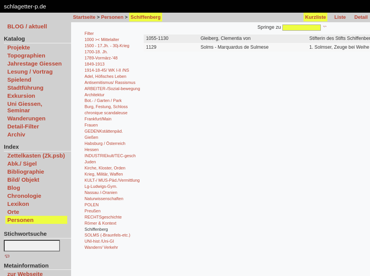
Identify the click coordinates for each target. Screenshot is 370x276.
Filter (89, 33)
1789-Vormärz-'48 (101, 58)
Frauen (91, 125)
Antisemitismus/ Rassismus (110, 82)
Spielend (19, 79)
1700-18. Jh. (96, 51)
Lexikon (18, 203)
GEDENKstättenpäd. (104, 131)
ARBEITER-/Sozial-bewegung (112, 88)
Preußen (93, 211)
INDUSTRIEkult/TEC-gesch (110, 155)
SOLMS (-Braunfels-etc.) (107, 235)
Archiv (16, 134)
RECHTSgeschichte (103, 217)
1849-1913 (95, 64)
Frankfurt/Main (98, 119)
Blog (13, 187)
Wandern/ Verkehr (101, 247)
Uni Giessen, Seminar (24, 106)
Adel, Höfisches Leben (105, 76)
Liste (340, 17)
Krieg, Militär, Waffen (104, 174)
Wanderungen (26, 118)
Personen (112, 17)
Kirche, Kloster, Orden (105, 168)
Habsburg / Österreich (105, 143)
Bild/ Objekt (23, 179)
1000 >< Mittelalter (102, 39)
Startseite (84, 17)
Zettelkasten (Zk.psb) (36, 155)
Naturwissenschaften (104, 198)
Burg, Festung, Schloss (106, 106)
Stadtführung (25, 87)
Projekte (18, 47)
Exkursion (21, 95)
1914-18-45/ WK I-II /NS (107, 70)
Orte (13, 212)
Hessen (92, 149)
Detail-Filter (23, 126)
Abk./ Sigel (22, 163)
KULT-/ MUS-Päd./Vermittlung (112, 180)
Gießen (91, 137)
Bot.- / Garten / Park (103, 100)
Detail (361, 17)
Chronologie (24, 195)
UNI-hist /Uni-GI (99, 241)
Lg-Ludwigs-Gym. (101, 186)
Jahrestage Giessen (34, 63)
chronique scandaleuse (106, 112)
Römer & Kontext (100, 223)
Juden (90, 161)
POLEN (92, 204)
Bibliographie (25, 171)
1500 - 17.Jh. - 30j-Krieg (107, 45)
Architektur (95, 94)
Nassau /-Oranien (101, 192)
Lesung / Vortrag (30, 71)
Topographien (26, 55)
